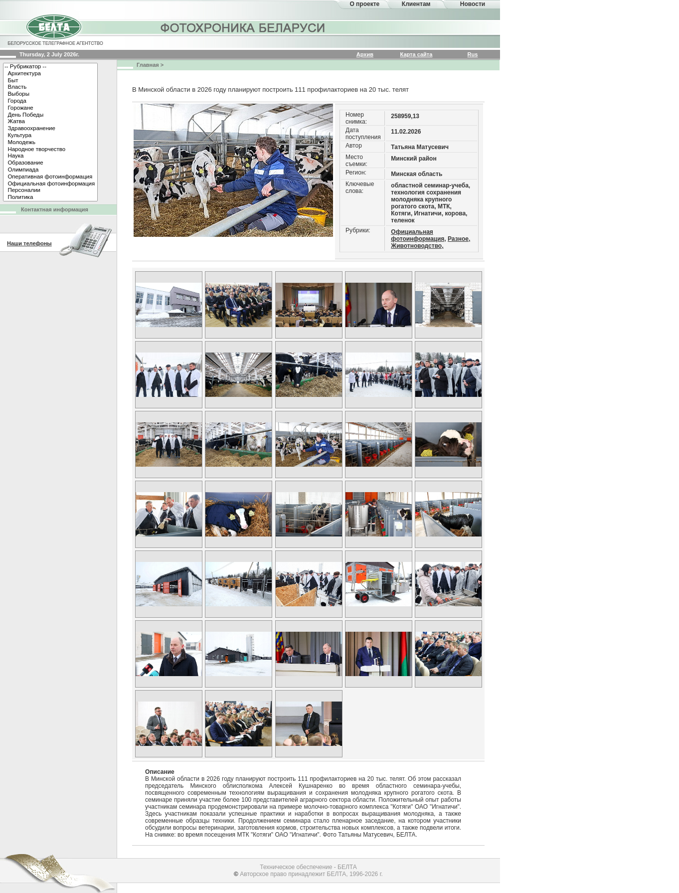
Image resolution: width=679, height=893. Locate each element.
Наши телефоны (29, 243)
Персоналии (50, 190)
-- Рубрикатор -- (50, 66)
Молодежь (50, 142)
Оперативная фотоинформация (50, 177)
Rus (473, 54)
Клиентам (416, 3)
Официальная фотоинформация (50, 183)
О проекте (364, 3)
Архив (364, 54)
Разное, (459, 238)
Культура (50, 135)
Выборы (50, 94)
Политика (50, 197)
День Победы (50, 115)
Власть (50, 87)
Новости (472, 3)
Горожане (50, 108)
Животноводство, (417, 245)
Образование (50, 163)
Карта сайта (416, 54)
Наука (50, 156)
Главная (148, 65)
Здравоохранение (50, 128)
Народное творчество (50, 149)
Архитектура (50, 73)
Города (50, 101)
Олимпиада (50, 170)
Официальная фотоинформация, (418, 235)
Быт (50, 80)
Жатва (50, 121)
